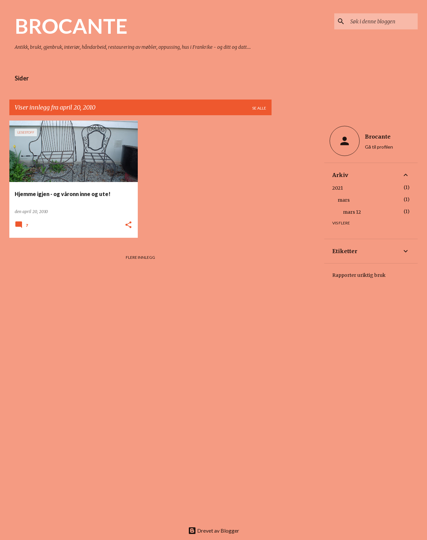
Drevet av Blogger (213, 530)
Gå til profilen (379, 147)
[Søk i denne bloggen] (383, 21)
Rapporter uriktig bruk (359, 275)
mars (344, 200)
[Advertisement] (298, 221)
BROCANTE (71, 25)
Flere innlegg (140, 257)
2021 (337, 188)
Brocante (378, 136)
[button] (128, 225)
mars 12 (352, 212)
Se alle (259, 108)
